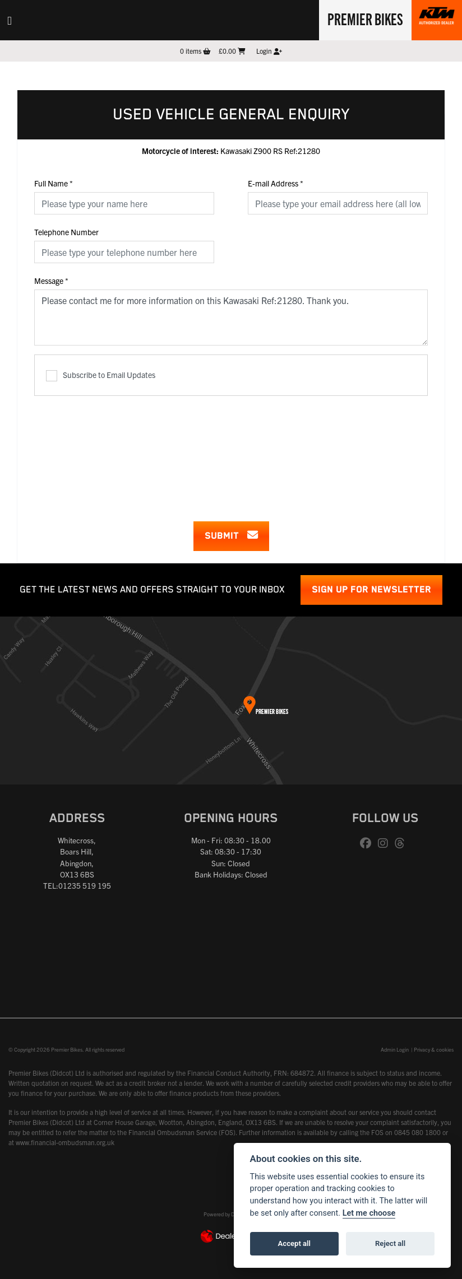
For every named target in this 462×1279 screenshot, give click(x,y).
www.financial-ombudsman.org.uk (65, 1142)
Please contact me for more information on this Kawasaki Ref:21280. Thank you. (231, 318)
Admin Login (395, 1049)
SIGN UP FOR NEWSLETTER (371, 590)
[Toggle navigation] (9, 20)
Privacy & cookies (434, 1049)
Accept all (294, 1243)
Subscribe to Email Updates (100, 375)
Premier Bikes (365, 18)
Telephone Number (66, 232)
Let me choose (369, 1213)
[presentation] (231, 451)
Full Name (53, 183)
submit (231, 536)
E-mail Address (275, 183)
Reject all (390, 1243)
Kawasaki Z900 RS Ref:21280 (231, 151)
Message (51, 281)
